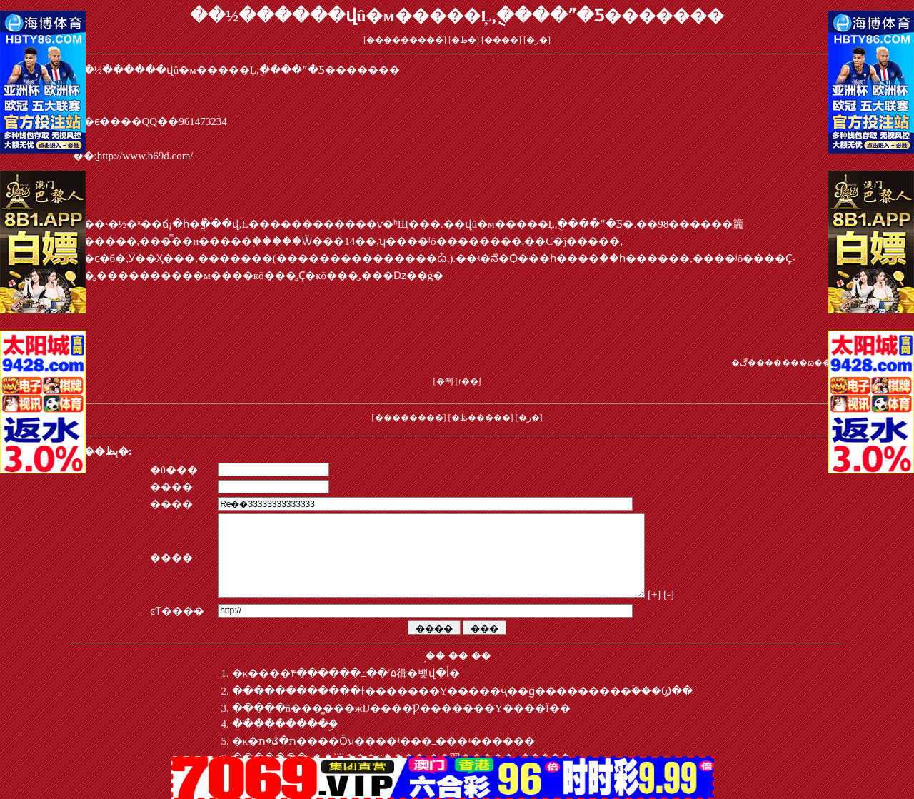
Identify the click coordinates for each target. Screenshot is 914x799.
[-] (708, 611)
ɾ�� (468, 381)
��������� (404, 40)
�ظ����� (481, 418)
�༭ (443, 381)
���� (501, 40)
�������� (409, 418)
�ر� (537, 40)
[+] (693, 611)
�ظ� (463, 40)
